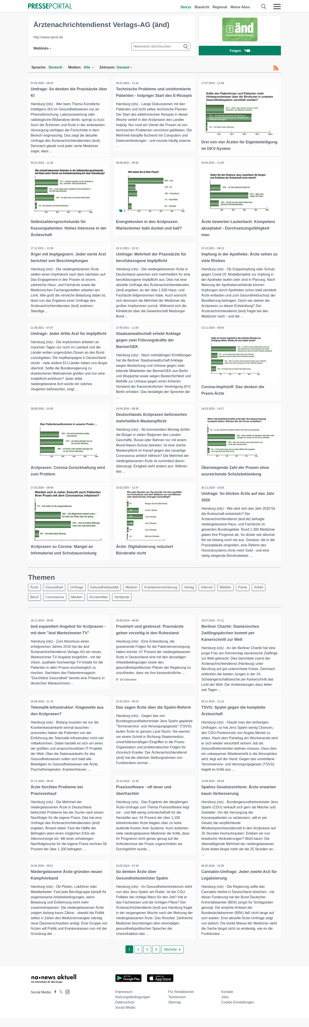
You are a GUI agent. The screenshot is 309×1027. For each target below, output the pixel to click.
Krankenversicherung (168, 589)
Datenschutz (125, 1011)
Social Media (125, 1016)
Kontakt (227, 1001)
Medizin (138, 589)
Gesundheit (56, 589)
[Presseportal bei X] (59, 1001)
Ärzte (35, 589)
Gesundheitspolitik (109, 589)
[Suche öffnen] (264, 6)
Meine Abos (240, 7)
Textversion (177, 1006)
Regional (219, 7)
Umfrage (80, 589)
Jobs (225, 1006)
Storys (185, 7)
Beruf (52, 599)
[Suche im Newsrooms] (160, 46)
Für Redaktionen (181, 1001)
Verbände (145, 599)
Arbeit (35, 599)
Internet (217, 589)
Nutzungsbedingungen (132, 1006)
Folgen (240, 51)
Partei (256, 589)
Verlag (198, 589)
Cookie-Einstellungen (237, 1011)
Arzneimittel (121, 599)
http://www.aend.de (48, 37)
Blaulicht (202, 7)
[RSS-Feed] (276, 68)
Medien (97, 599)
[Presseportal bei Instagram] (66, 1000)
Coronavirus (74, 599)
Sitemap (174, 1011)
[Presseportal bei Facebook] (54, 1001)
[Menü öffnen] (277, 6)
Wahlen (237, 589)
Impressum (123, 1001)
